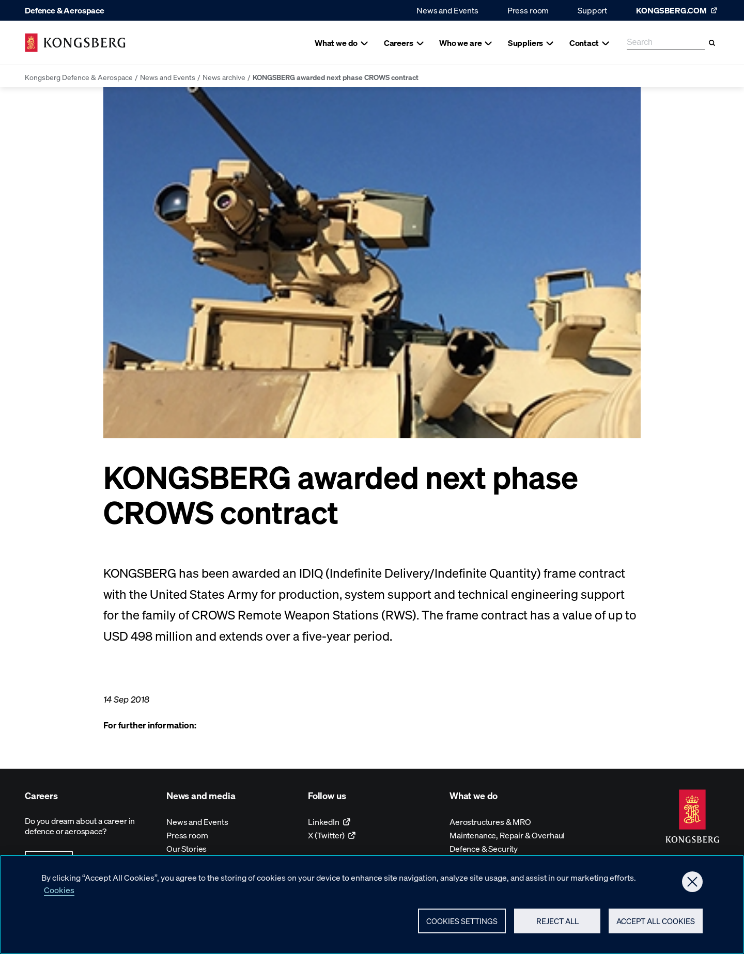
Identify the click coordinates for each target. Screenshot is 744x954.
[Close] (692, 884)
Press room (528, 10)
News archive (224, 77)
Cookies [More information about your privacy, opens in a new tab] (59, 892)
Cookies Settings (462, 923)
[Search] (712, 43)
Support (592, 10)
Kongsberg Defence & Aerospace (79, 77)
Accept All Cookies (655, 923)
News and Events (447, 10)
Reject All (557, 923)
